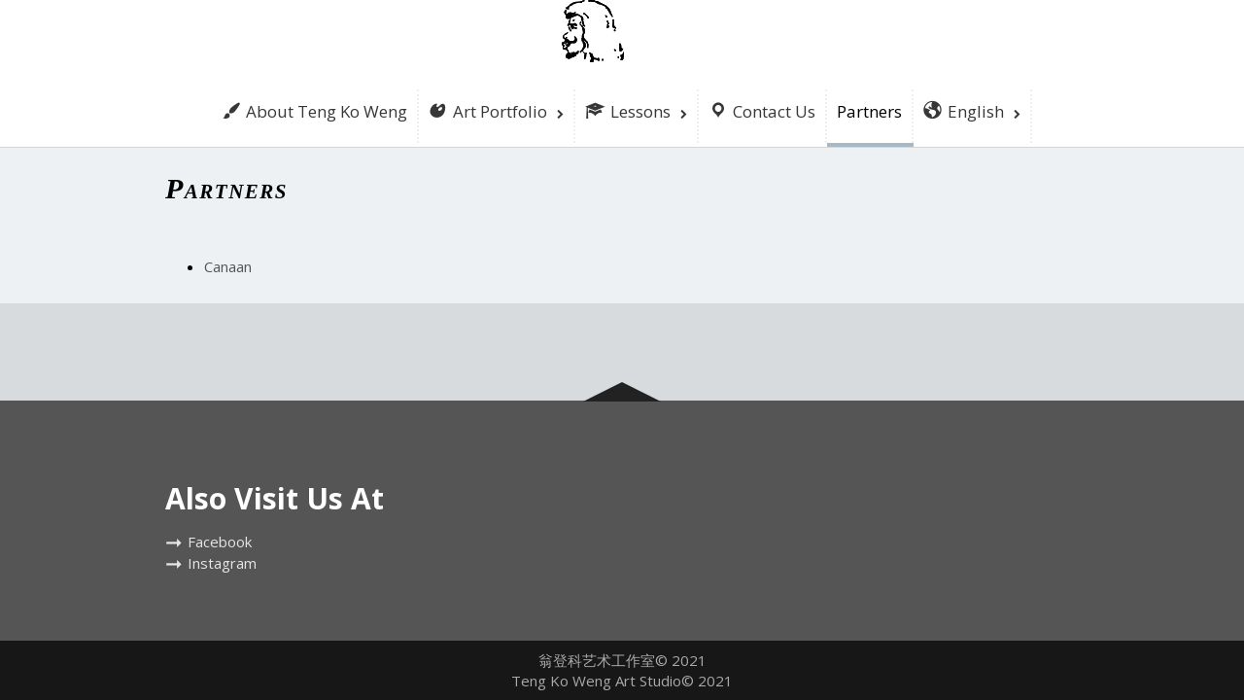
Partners (869, 111)
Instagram (222, 563)
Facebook (220, 541)
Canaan (228, 266)
